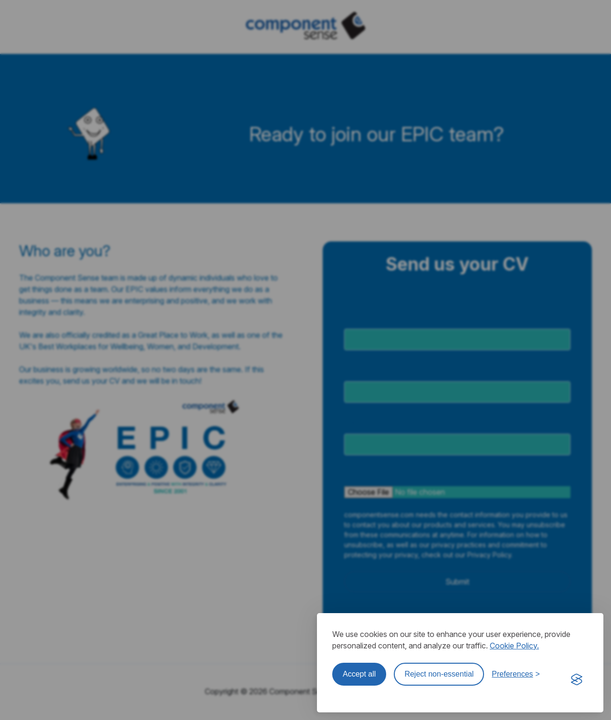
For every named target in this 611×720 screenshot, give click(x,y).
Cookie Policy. (514, 645)
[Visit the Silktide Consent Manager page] (576, 679)
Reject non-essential (439, 674)
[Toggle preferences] (516, 674)
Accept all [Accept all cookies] (359, 674)
